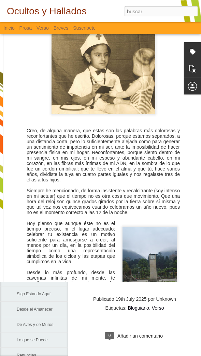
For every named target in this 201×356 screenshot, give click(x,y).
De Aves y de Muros (35, 324)
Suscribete (84, 28)
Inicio (9, 28)
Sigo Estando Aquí (34, 294)
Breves (61, 28)
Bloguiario (138, 308)
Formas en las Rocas (36, 155)
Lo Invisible (27, 171)
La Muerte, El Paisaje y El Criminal (48, 217)
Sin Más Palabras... (34, 248)
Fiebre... (24, 232)
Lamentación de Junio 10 (39, 201)
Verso (43, 28)
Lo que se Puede (32, 340)
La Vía (23, 278)
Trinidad (24, 186)
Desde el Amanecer (35, 309)
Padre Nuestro (30, 263)
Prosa (25, 28)
